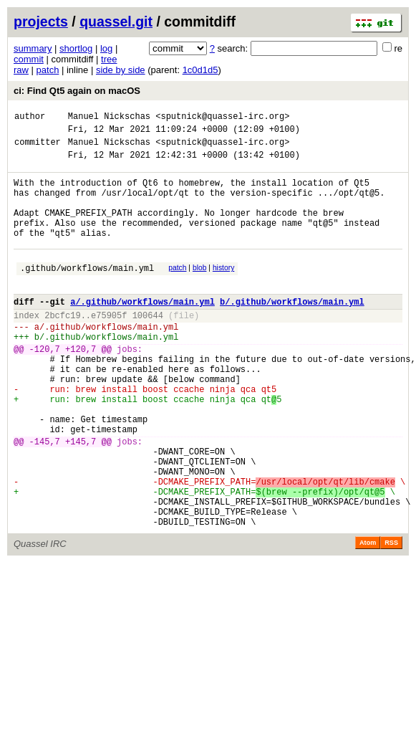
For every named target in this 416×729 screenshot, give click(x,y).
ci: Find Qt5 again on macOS (77, 90)
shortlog (75, 48)
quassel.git (116, 21)
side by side (120, 70)
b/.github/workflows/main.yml (292, 331)
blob (200, 291)
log (106, 48)
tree (109, 59)
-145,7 (44, 499)
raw (21, 70)
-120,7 (44, 387)
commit (29, 59)
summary (33, 48)
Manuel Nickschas (109, 118)
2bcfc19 (62, 347)
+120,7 (80, 387)
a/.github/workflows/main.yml (142, 331)
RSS (391, 617)
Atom (367, 617)
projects (41, 21)
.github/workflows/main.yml (87, 293)
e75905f (109, 347)
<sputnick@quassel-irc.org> (222, 118)
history (223, 291)
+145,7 (80, 499)
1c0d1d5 (200, 70)
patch (48, 70)
